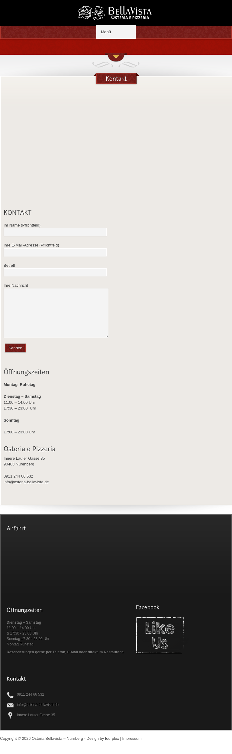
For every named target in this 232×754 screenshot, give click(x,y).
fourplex (112, 747)
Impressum (132, 747)
